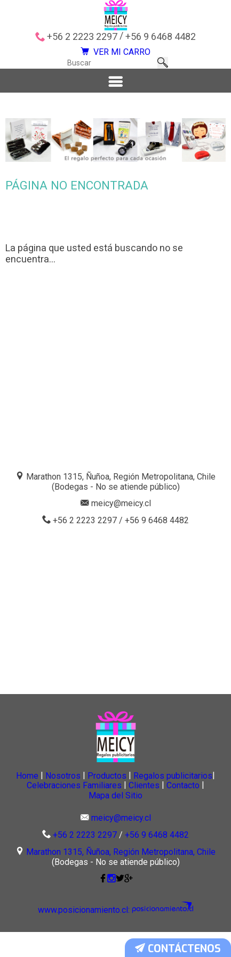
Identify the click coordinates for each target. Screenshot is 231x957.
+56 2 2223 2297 (82, 36)
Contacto (106, 819)
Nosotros (104, 797)
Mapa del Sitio (176, 819)
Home (50, 797)
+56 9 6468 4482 (160, 36)
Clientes (48, 819)
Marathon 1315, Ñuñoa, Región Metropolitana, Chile (121, 877)
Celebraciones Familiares (167, 808)
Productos (167, 797)
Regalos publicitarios (55, 808)
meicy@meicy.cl (121, 526)
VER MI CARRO (115, 57)
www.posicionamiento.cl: (91, 935)
